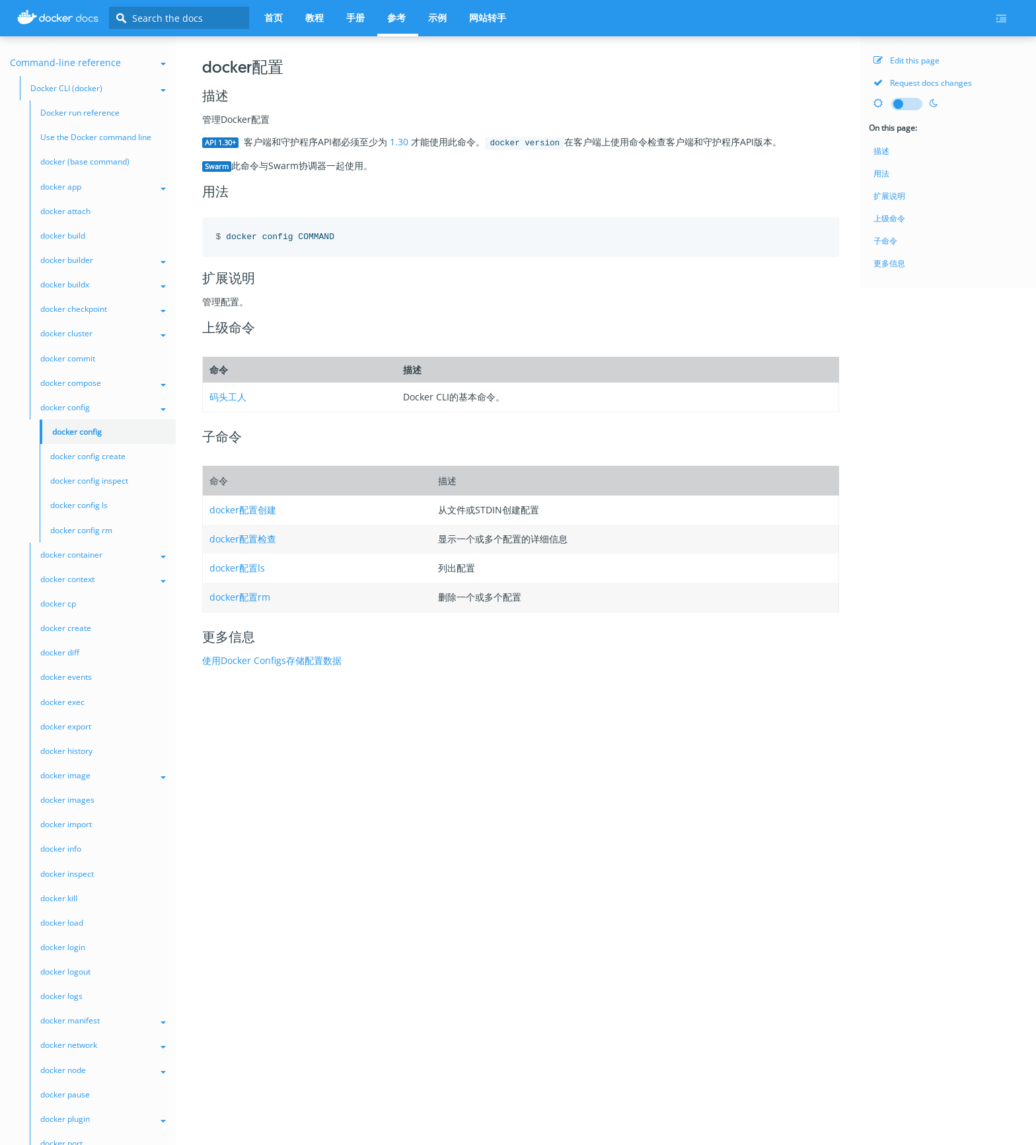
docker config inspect (89, 480)
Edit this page (906, 60)
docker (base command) (85, 161)
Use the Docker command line (95, 137)
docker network (103, 1045)
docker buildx (103, 284)
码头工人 (227, 396)
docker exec (62, 702)
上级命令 (889, 218)
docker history (66, 751)
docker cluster (103, 333)
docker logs (61, 996)
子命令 (885, 240)
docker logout (65, 971)
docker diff (59, 652)
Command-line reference (88, 62)
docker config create (88, 456)
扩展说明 (889, 196)
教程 (314, 17)
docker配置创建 (242, 509)
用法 (881, 173)
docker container (103, 554)
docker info (60, 848)
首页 (273, 17)
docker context (103, 579)
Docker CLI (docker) (98, 88)
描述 (881, 151)
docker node (103, 1070)
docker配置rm (239, 597)
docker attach (65, 211)
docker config (103, 407)
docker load (61, 922)
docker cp (58, 603)
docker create (65, 628)
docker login (62, 947)
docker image (103, 775)
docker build (62, 235)
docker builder (103, 260)
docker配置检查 (242, 539)
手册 (355, 17)
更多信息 (889, 263)
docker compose (103, 382)
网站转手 (487, 17)
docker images (67, 799)
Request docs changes (922, 83)
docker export (65, 726)
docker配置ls (237, 568)
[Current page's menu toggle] (1006, 19)
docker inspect (67, 873)
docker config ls (79, 505)
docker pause (65, 1094)
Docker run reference (80, 112)
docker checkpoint (103, 308)
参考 (396, 17)
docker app (103, 186)
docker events (66, 677)
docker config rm (81, 530)
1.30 (399, 141)
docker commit (67, 358)
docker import (66, 824)
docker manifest (103, 1020)
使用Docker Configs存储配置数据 (272, 660)
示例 (437, 17)
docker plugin (103, 1119)
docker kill (58, 898)
